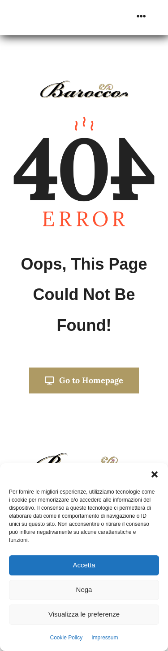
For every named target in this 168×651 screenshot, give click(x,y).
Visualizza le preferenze (84, 614)
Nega (84, 589)
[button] (154, 474)
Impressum (104, 637)
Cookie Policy (66, 637)
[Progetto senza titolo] (84, 455)
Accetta (84, 565)
